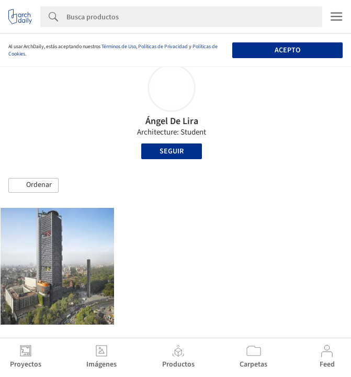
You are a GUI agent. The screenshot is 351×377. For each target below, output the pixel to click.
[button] (33, 185)
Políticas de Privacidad (163, 46)
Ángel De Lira (171, 121)
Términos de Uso (118, 46)
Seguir (172, 151)
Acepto (287, 50)
